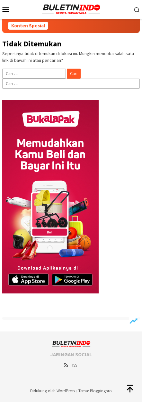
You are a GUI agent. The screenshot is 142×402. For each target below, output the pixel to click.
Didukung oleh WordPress (52, 391)
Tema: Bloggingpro (95, 391)
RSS (70, 365)
